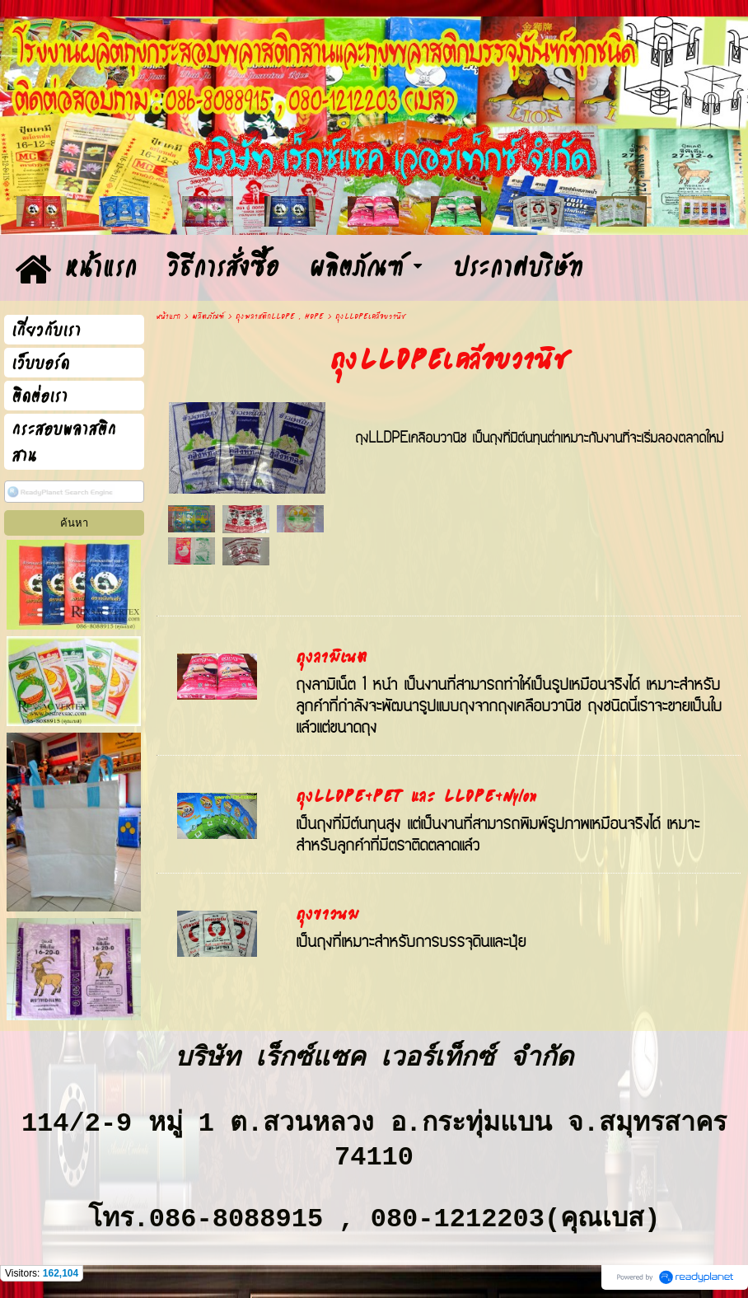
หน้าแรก (168, 317)
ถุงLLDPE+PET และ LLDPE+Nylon (417, 796)
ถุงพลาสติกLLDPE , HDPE (280, 317)
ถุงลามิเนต (331, 657)
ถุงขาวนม (327, 914)
